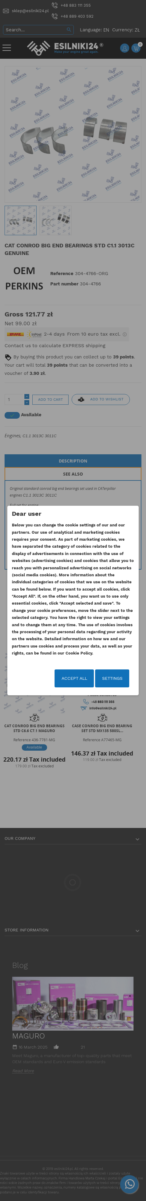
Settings (112, 678)
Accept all (74, 678)
